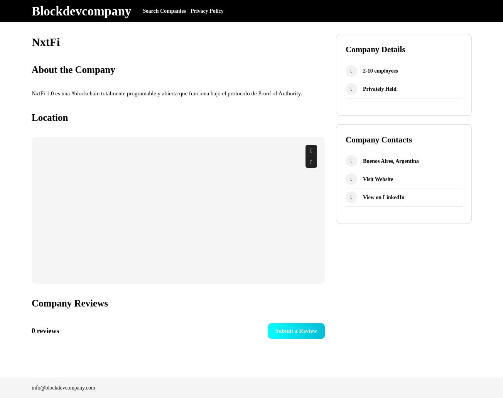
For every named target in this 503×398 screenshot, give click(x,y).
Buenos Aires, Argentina (391, 161)
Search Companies (164, 11)
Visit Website (378, 179)
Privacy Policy (207, 11)
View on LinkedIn (384, 197)
